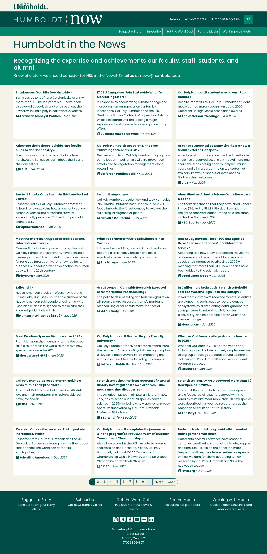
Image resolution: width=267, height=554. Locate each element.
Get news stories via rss (85, 502)
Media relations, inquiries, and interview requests (231, 504)
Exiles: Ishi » (24, 287)
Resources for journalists (182, 502)
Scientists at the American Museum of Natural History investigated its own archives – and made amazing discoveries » (133, 385)
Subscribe (153, 31)
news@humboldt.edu (160, 76)
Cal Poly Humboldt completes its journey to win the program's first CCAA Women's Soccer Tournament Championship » (133, 434)
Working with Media (237, 31)
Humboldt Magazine (225, 19)
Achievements (195, 19)
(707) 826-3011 (133, 542)
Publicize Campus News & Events (133, 504)
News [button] (174, 19)
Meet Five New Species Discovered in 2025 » (49, 336)
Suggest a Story (130, 31)
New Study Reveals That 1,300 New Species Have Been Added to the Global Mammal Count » (211, 243)
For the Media (208, 31)
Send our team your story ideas (36, 504)
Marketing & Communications (133, 529)
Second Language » (112, 194)
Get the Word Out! (179, 31)
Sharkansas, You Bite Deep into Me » (44, 92)
